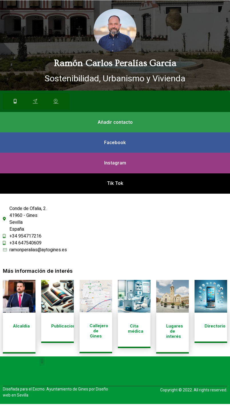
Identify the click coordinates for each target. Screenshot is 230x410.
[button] (42, 367)
